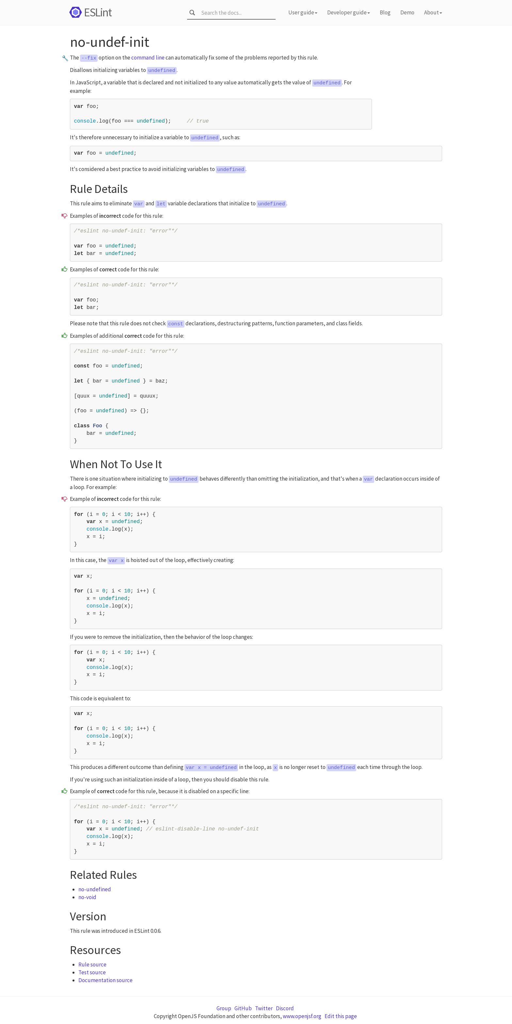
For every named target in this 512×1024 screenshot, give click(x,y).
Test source (92, 972)
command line (148, 57)
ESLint (89, 12)
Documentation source (105, 980)
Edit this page (341, 1016)
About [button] (433, 12)
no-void (87, 897)
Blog (385, 12)
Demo (407, 12)
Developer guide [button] (348, 12)
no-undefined (94, 889)
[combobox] (236, 13)
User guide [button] (302, 12)
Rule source (92, 964)
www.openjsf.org (302, 1016)
